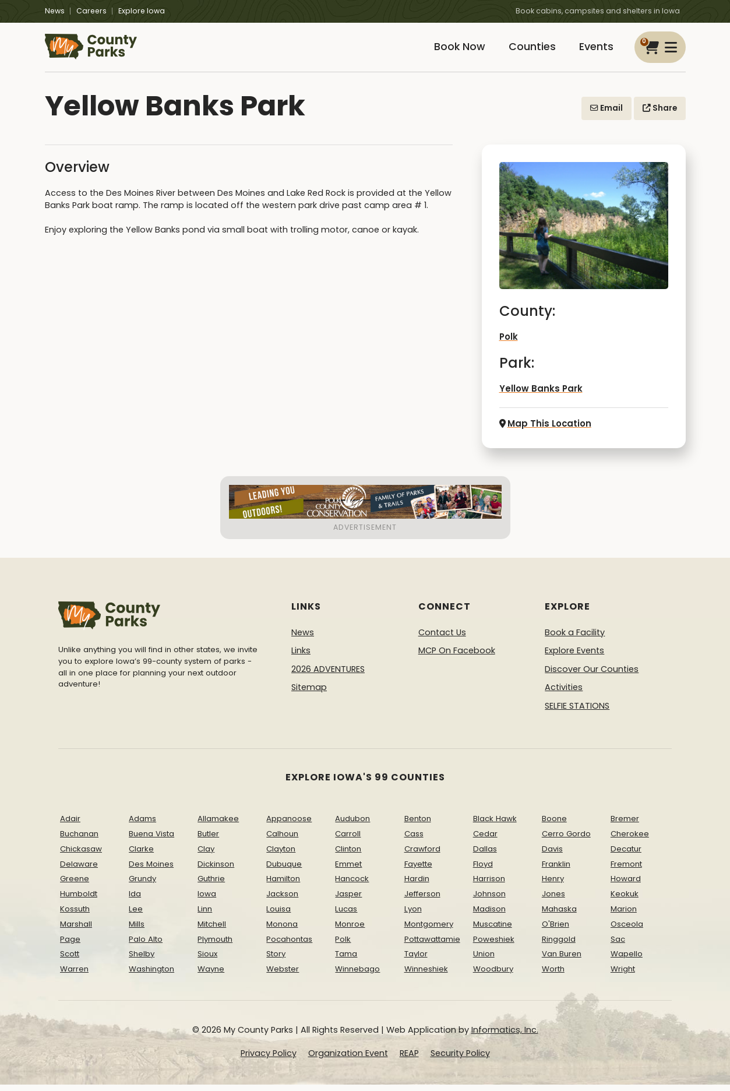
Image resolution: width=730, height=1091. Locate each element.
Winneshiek (426, 975)
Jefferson (422, 900)
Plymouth (215, 945)
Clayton (280, 854)
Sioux (207, 960)
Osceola (627, 929)
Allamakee (218, 824)
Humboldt (78, 900)
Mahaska (559, 915)
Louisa (278, 915)
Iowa (207, 900)
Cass (414, 840)
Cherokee (630, 840)
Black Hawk (495, 824)
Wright (623, 975)
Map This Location (543, 430)
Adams (142, 824)
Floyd (483, 869)
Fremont (626, 869)
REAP (409, 1059)
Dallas (485, 854)
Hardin (416, 885)
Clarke (141, 854)
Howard (626, 885)
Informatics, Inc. (504, 1036)
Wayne (211, 975)
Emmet (348, 869)
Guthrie (211, 885)
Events (594, 51)
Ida (135, 900)
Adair (70, 824)
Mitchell (212, 929)
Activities (564, 693)
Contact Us (442, 638)
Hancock (352, 885)
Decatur (626, 854)
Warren (74, 975)
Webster (282, 975)
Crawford (422, 854)
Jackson (282, 900)
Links (301, 657)
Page (70, 945)
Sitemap (309, 693)
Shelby (141, 960)
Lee (136, 915)
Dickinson (216, 869)
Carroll (348, 840)
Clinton (348, 854)
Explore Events (574, 657)
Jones (553, 900)
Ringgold (559, 945)
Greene (74, 885)
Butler (208, 840)
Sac (618, 945)
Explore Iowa (141, 11)
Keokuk (625, 900)
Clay (206, 854)
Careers (91, 11)
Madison (489, 915)
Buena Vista (151, 840)
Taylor (416, 960)
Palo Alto (146, 945)
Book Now (450, 51)
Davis (552, 854)
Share (660, 115)
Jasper (348, 900)
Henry (553, 885)
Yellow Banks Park (538, 396)
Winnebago (357, 975)
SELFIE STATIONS (577, 712)
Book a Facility (575, 638)
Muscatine (492, 929)
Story (275, 960)
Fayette (418, 869)
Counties (526, 51)
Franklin (556, 869)
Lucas (346, 915)
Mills (136, 929)
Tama (346, 960)
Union (484, 960)
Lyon (413, 915)
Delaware (79, 869)
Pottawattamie (432, 945)
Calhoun (282, 840)
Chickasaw (81, 854)
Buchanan (79, 840)
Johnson (489, 900)
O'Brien (555, 929)
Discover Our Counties (592, 675)
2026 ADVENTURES (328, 675)
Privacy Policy (269, 1059)
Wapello (627, 960)
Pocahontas (289, 945)
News (55, 11)
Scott (69, 960)
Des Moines (151, 869)
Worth (553, 975)
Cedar (485, 840)
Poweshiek (493, 945)
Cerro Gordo (566, 840)
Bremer (625, 824)
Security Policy (460, 1059)
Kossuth (75, 915)
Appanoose (289, 824)
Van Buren (561, 960)
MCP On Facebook (456, 657)
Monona (282, 929)
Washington (151, 975)
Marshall (76, 929)
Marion (624, 915)
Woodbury (493, 975)
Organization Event (348, 1059)
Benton (417, 824)
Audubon (352, 824)
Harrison (489, 885)
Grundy (142, 885)
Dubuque (284, 869)
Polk (508, 344)
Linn (205, 915)
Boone (554, 824)
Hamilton (283, 885)
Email (606, 115)
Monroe (350, 929)
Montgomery (428, 929)
